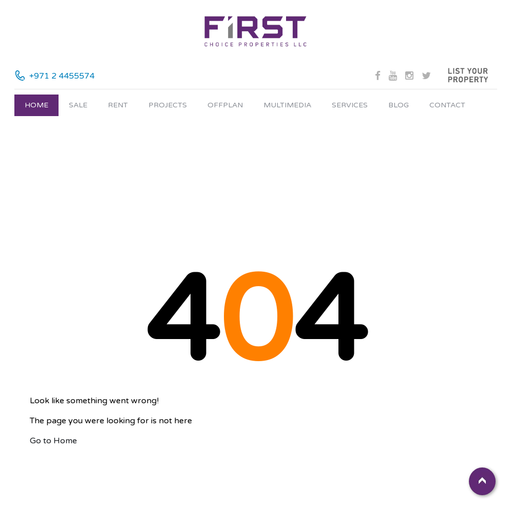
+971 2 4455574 (61, 76)
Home (36, 105)
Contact (447, 105)
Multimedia (287, 105)
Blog (398, 105)
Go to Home (53, 441)
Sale (78, 105)
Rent (118, 105)
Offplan (225, 105)
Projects (167, 105)
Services (350, 105)
